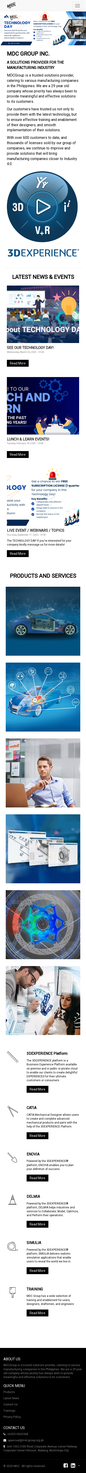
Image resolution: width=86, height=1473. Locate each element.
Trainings (9, 1410)
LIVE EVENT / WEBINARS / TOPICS (35, 530)
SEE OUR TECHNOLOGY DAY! (30, 348)
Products (9, 1392)
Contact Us (10, 1404)
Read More (18, 363)
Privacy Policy (12, 1417)
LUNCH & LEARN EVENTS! (28, 439)
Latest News (11, 1398)
